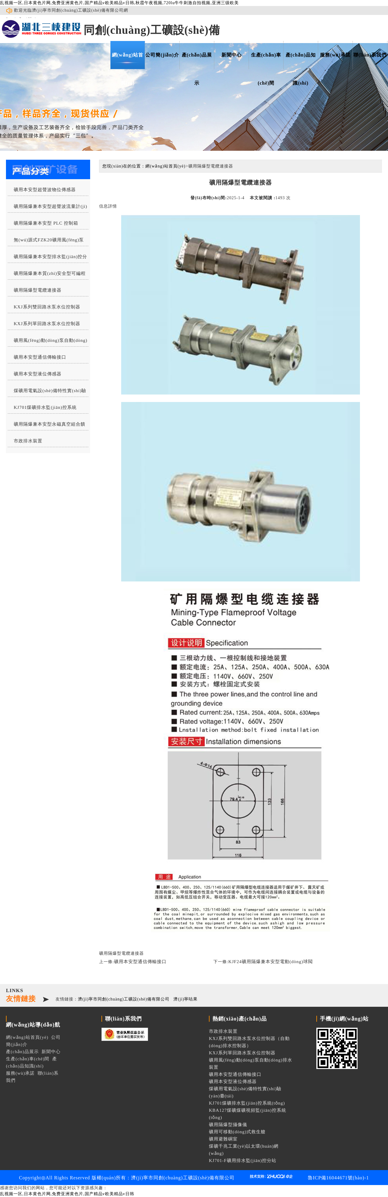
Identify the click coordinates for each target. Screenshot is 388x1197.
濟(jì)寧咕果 (185, 999)
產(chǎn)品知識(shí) (301, 60)
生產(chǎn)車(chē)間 (266, 60)
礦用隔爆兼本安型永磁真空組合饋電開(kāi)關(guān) (46, 426)
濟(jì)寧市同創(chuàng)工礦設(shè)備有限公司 (124, 999)
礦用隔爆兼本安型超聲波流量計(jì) (50, 206)
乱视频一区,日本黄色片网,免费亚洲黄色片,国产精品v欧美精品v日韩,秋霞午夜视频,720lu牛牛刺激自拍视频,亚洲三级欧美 (119, 3)
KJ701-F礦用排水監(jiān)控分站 (242, 1160)
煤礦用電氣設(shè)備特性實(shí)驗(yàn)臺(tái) (47, 392)
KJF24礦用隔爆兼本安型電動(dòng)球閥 (270, 961)
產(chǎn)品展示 (197, 60)
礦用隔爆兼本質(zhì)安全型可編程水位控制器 (47, 275)
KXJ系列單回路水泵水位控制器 (47, 323)
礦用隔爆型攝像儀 (228, 1124)
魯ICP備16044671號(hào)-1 (338, 1177)
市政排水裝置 (28, 440)
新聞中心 (231, 54)
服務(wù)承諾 (335, 54)
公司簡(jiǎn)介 (162, 54)
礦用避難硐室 (223, 1139)
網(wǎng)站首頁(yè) (127, 60)
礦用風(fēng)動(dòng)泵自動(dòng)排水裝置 (47, 342)
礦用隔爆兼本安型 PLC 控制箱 (46, 223)
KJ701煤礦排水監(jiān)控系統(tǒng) (42, 409)
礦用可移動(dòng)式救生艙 (237, 1131)
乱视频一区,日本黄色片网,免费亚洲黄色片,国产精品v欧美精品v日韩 (67, 1194)
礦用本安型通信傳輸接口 (40, 357)
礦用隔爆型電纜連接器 (37, 290)
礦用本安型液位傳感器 (37, 373)
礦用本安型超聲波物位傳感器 (45, 189)
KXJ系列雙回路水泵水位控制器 (47, 306)
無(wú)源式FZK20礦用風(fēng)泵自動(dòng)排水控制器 (46, 241)
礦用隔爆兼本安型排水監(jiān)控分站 (47, 258)
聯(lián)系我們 (369, 54)
